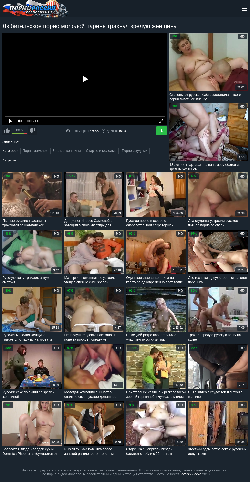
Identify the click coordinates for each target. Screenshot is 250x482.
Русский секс (191, 474)
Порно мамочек (34, 151)
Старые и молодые (101, 151)
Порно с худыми (134, 151)
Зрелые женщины (66, 151)
